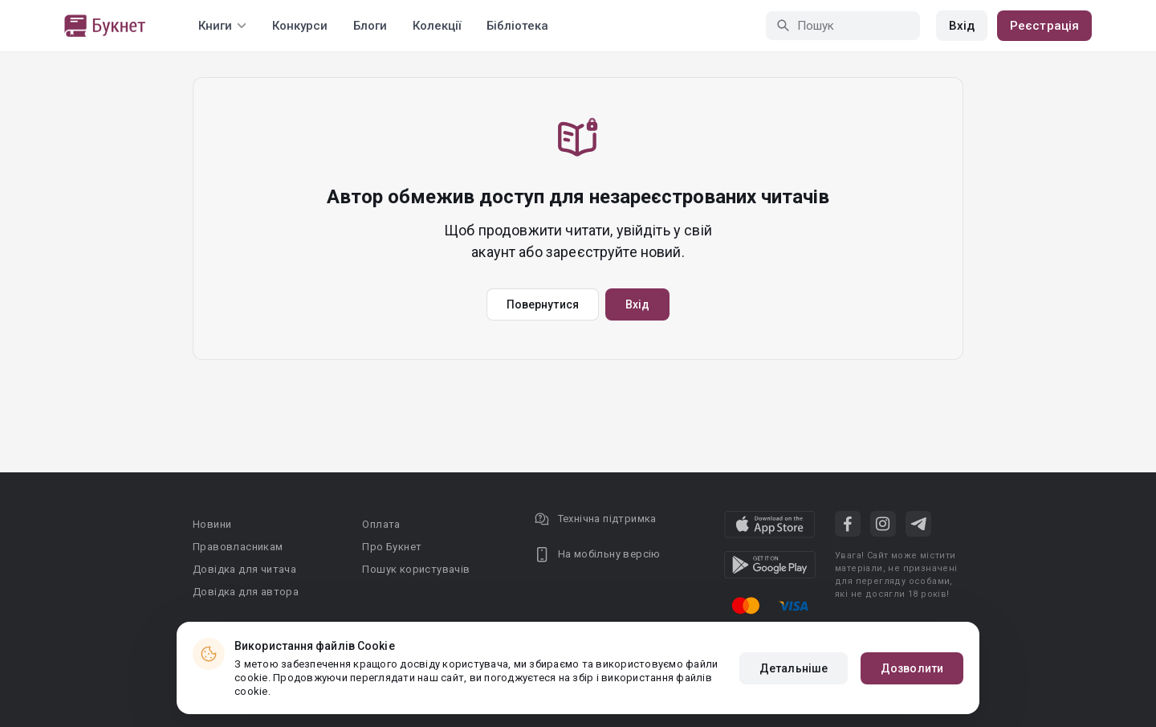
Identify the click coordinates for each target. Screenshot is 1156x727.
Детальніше (793, 668)
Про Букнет (391, 547)
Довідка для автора (246, 592)
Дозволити (912, 668)
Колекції (437, 25)
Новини (212, 524)
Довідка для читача (244, 569)
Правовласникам (238, 547)
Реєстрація (1044, 25)
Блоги (370, 25)
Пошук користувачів (416, 569)
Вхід (962, 25)
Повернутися (543, 304)
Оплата (381, 524)
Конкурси (300, 25)
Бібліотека (517, 25)
